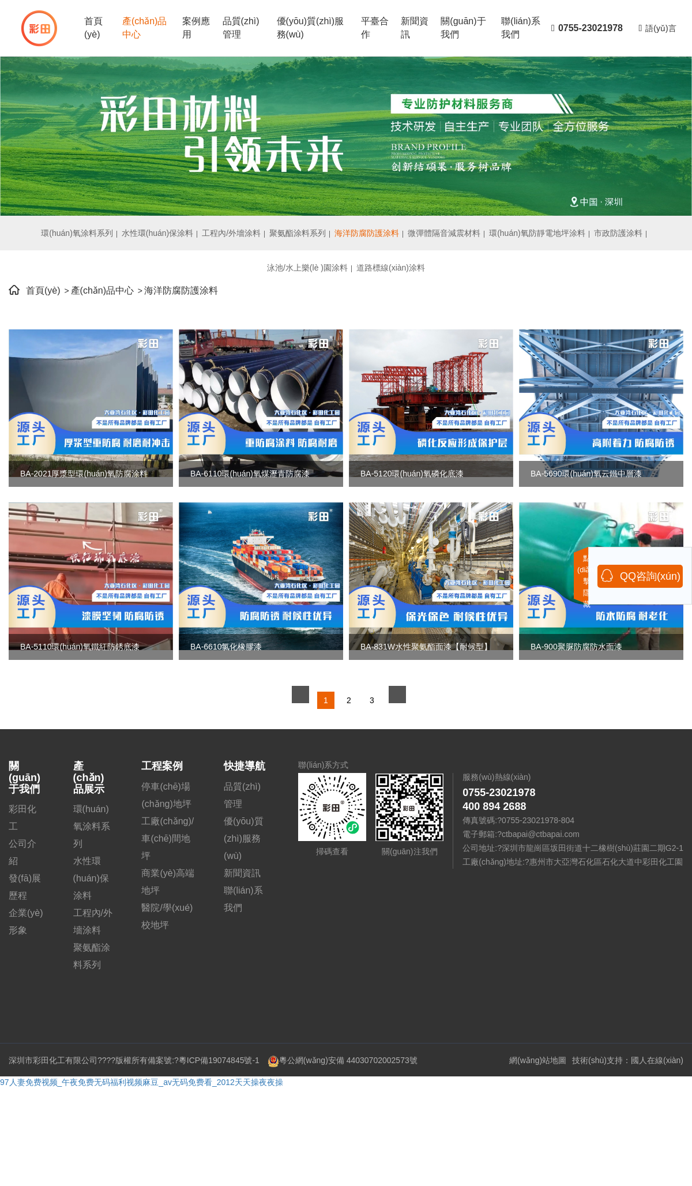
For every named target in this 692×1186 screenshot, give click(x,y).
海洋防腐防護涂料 (366, 233)
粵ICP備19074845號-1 (219, 1060)
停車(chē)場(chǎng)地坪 (166, 795)
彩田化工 (22, 817)
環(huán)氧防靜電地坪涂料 (537, 233)
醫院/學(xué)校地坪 (167, 916)
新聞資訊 (414, 27)
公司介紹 (22, 852)
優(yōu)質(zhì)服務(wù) (310, 27)
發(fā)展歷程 (25, 886)
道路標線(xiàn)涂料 (390, 267)
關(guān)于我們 (463, 27)
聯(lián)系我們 (520, 27)
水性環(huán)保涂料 (157, 233)
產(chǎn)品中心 (144, 27)
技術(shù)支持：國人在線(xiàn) (627, 1060)
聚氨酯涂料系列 (297, 233)
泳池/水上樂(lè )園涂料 (307, 267)
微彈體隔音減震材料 (444, 233)
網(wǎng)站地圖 (537, 1060)
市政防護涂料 (618, 233)
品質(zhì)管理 (241, 27)
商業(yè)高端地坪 (167, 881)
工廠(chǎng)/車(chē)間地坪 (167, 838)
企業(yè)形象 (26, 921)
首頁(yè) (93, 27)
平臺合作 (375, 27)
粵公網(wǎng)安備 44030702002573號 (343, 1060)
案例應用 (196, 27)
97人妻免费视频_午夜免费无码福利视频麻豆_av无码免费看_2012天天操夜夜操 (141, 1082)
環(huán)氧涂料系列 (76, 233)
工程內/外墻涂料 (231, 233)
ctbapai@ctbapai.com (541, 834)
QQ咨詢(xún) (640, 575)
